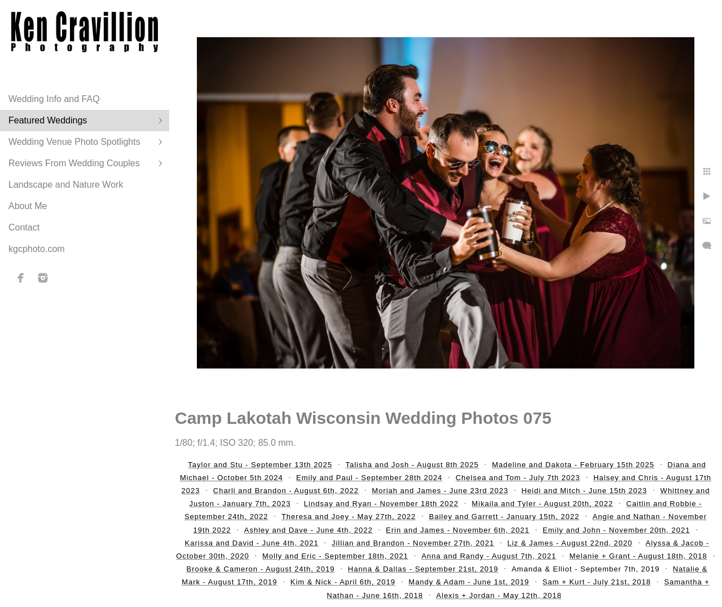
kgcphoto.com (36, 249)
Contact (23, 227)
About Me (27, 206)
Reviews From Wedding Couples (74, 163)
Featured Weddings (47, 120)
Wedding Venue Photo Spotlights (74, 142)
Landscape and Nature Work (65, 184)
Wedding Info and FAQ (54, 99)
